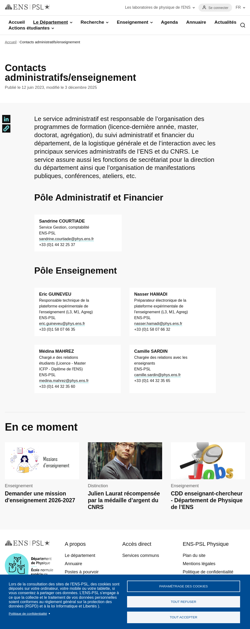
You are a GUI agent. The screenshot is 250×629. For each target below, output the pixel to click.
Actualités (225, 22)
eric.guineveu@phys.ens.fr (62, 324)
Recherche (92, 22)
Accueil (16, 22)
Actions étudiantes (29, 27)
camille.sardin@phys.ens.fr (157, 375)
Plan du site (194, 555)
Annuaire (196, 22)
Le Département (50, 22)
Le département (80, 555)
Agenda (169, 22)
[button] (6, 128)
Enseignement (132, 22)
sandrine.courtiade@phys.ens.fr (66, 239)
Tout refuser (183, 601)
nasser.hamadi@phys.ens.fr (158, 324)
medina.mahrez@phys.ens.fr (64, 381)
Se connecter (218, 8)
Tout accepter (183, 617)
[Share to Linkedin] (6, 119)
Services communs (140, 555)
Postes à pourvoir (81, 571)
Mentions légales (199, 563)
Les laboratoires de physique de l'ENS (157, 7)
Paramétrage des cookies (183, 586)
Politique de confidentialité (28, 613)
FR (238, 7)
